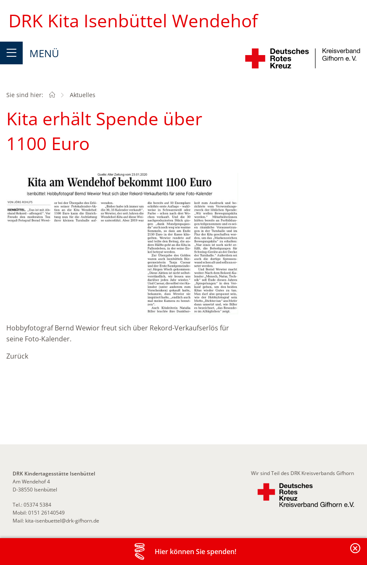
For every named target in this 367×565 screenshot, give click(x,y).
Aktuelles (82, 95)
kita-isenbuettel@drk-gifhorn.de (62, 520)
